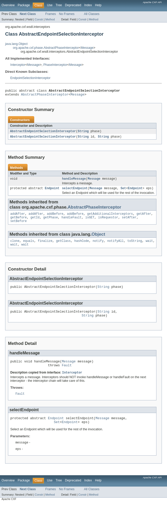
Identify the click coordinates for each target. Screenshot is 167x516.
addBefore (55, 217)
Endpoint (52, 191)
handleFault (71, 221)
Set (123, 191)
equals (28, 246)
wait (149, 246)
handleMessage (74, 181)
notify (98, 246)
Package (24, 5)
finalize (45, 246)
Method (50, 19)
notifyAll (115, 246)
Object (98, 238)
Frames (50, 14)
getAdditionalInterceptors (110, 217)
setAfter (129, 221)
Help (98, 5)
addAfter (17, 217)
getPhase (50, 221)
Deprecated (73, 5)
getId (35, 221)
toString (134, 246)
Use (49, 5)
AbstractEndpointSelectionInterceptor (43, 133)
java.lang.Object (16, 44)
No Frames (66, 14)
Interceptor (17, 65)
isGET (89, 221)
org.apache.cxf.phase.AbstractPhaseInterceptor (46, 48)
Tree (59, 5)
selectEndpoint (75, 191)
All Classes (91, 14)
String (83, 133)
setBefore (18, 226)
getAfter (143, 217)
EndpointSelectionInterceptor (30, 78)
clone (15, 246)
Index (88, 5)
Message (87, 48)
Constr (39, 19)
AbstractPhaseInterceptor (45, 95)
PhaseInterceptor (55, 65)
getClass (63, 246)
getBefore (18, 221)
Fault (67, 374)
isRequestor (108, 221)
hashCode (81, 246)
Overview (8, 5)
